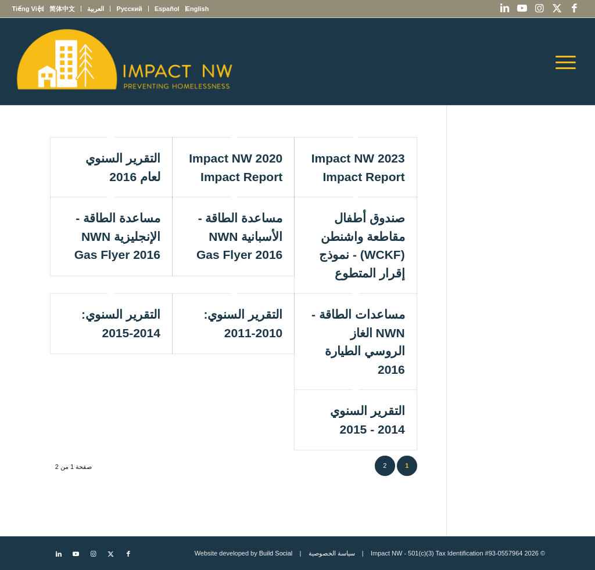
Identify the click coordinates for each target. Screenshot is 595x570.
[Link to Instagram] (540, 8)
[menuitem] (197, 9)
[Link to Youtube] (522, 8)
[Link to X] (557, 8)
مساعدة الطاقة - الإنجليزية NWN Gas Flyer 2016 (117, 236)
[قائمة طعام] (569, 61)
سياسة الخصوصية (332, 553)
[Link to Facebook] (574, 8)
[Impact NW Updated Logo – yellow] (124, 61)
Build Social (275, 553)
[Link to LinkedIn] (505, 8)
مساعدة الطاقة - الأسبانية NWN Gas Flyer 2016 (239, 236)
